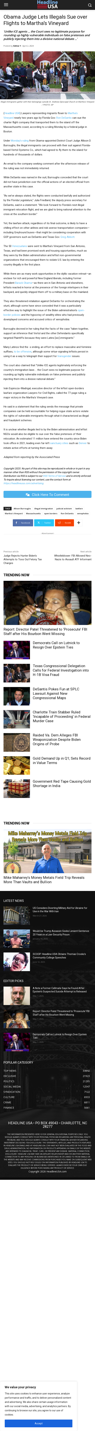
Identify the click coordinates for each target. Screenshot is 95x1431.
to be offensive (23, 351)
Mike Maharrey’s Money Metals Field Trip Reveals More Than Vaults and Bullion (44, 879)
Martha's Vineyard (14, 513)
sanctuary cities (59, 443)
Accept (39, 1423)
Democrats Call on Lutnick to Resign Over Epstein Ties (56, 645)
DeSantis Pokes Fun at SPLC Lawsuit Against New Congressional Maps (56, 693)
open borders (50, 513)
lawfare (79, 508)
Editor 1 (17, 45)
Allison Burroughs (22, 508)
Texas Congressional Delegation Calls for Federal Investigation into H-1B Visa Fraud (61, 670)
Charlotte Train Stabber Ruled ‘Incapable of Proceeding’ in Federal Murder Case (62, 716)
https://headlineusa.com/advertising (23, 483)
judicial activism (64, 508)
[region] (38, 1406)
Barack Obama (23, 282)
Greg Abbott (67, 237)
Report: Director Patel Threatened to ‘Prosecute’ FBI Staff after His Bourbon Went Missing (45, 631)
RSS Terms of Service (54, 475)
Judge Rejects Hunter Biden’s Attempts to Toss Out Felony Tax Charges (23, 559)
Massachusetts (33, 513)
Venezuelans (19, 246)
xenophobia (83, 513)
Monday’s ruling (20, 140)
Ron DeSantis (64, 117)
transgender (64, 356)
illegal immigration (43, 508)
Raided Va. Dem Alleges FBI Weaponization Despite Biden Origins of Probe (57, 739)
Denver (83, 443)
